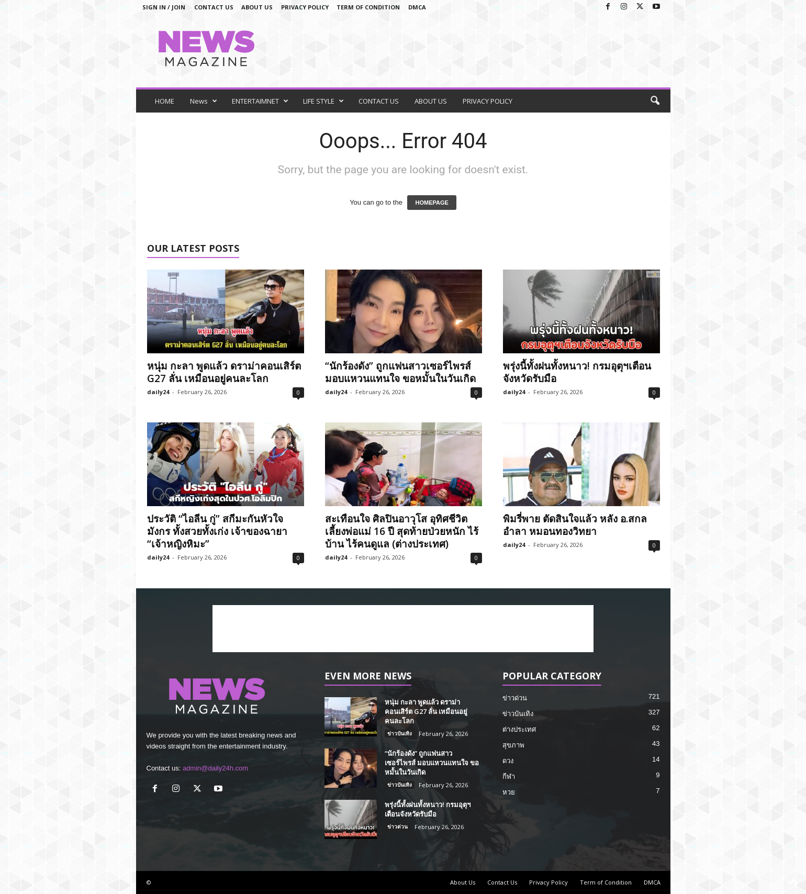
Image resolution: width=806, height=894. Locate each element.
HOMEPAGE (431, 202)
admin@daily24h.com (215, 768)
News (203, 101)
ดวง (507, 761)
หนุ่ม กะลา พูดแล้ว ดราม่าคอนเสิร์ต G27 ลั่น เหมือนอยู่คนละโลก (224, 372)
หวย (508, 792)
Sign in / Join (163, 7)
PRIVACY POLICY (487, 101)
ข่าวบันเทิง (399, 733)
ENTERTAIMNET (260, 101)
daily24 (158, 392)
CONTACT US (379, 101)
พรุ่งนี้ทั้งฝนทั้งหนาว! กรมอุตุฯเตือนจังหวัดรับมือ (577, 372)
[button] (654, 101)
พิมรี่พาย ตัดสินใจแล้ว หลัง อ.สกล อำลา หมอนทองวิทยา (575, 525)
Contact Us (213, 7)
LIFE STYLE (323, 101)
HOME (164, 101)
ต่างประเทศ (519, 729)
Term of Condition (368, 7)
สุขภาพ (513, 745)
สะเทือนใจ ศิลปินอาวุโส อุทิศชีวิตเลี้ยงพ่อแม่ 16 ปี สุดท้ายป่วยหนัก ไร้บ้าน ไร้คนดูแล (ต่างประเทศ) (401, 531)
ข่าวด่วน (397, 826)
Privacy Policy (305, 7)
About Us (257, 7)
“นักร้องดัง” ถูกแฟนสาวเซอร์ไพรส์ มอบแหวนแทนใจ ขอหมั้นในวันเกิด (400, 372)
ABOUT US (431, 101)
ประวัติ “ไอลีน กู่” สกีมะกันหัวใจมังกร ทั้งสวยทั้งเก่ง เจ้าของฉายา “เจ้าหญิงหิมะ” (217, 531)
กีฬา (508, 776)
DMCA (417, 7)
